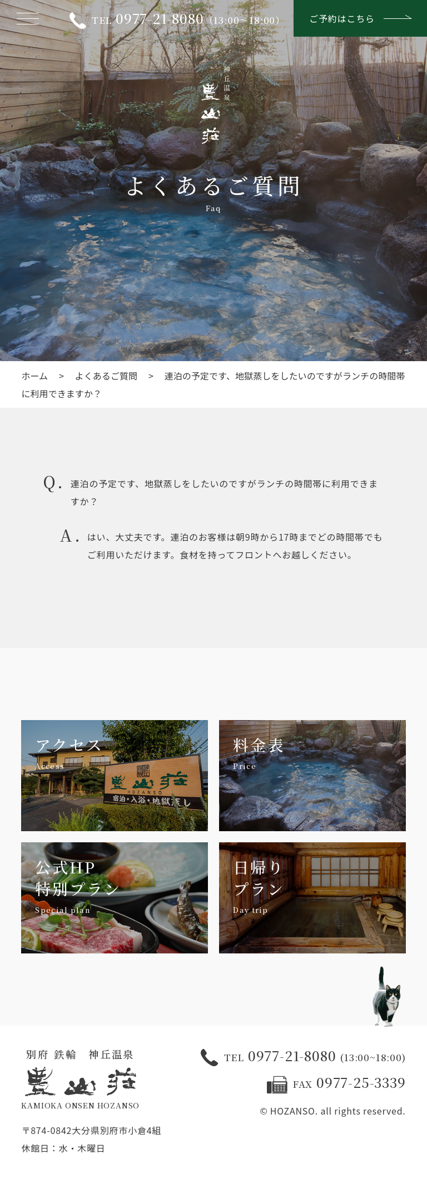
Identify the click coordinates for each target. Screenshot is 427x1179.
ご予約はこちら (360, 18)
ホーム (34, 375)
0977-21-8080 (303, 1057)
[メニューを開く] (28, 18)
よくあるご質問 (106, 375)
